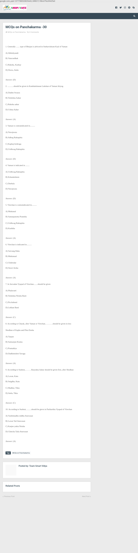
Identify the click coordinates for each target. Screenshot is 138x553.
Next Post (85, 496)
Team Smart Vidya (38, 465)
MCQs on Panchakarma (17, 32)
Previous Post (9, 496)
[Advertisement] (47, 523)
